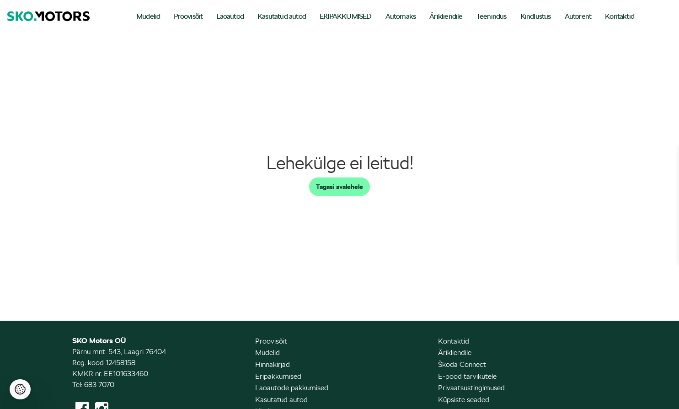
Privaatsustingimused (471, 387)
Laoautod (230, 16)
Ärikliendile (445, 16)
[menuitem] (148, 17)
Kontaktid (619, 16)
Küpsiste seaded (463, 399)
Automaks (400, 16)
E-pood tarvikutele (467, 376)
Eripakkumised (278, 376)
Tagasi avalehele (339, 187)
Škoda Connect (462, 364)
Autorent (578, 16)
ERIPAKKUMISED (346, 16)
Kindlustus (535, 16)
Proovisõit (188, 16)
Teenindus (491, 16)
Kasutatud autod (281, 16)
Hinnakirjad (272, 364)
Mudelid (148, 16)
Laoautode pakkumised (291, 387)
